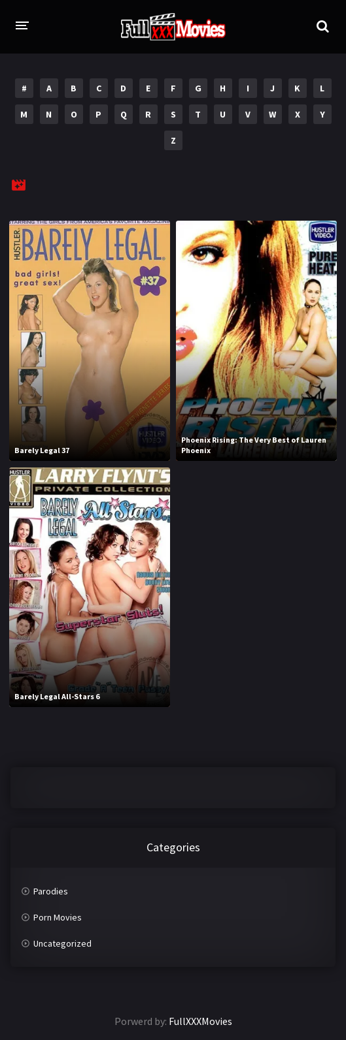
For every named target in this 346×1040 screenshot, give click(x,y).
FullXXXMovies (200, 1021)
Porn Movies (57, 917)
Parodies (50, 891)
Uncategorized (62, 943)
